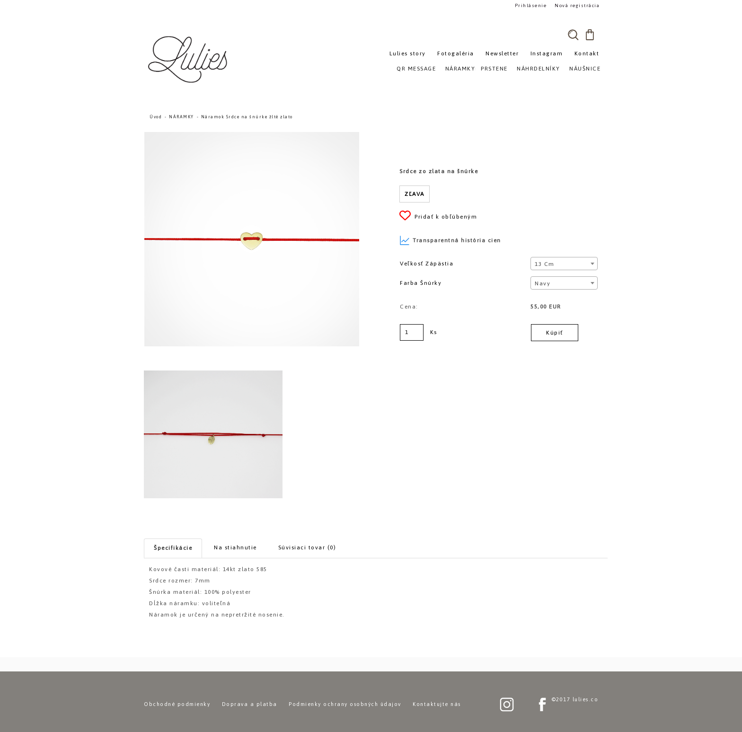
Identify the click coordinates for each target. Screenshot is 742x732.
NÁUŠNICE (585, 68)
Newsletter (502, 53)
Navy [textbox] (542, 283)
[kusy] (412, 332)
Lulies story (407, 53)
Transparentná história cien (450, 240)
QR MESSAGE (416, 68)
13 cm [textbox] (545, 264)
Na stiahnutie (235, 547)
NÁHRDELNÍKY (538, 68)
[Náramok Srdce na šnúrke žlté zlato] (251, 136)
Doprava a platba (249, 704)
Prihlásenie (531, 5)
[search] (573, 34)
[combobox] (563, 263)
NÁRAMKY (181, 117)
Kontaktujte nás (437, 704)
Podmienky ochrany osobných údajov (345, 704)
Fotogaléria (455, 53)
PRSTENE (494, 68)
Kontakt (587, 53)
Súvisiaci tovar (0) (307, 547)
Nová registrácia (577, 5)
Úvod (156, 117)
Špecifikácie (173, 548)
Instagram (546, 53)
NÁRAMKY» (462, 68)
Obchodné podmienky (177, 704)
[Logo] (188, 59)
